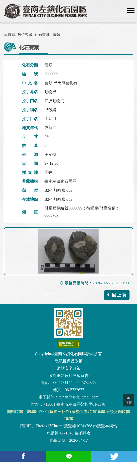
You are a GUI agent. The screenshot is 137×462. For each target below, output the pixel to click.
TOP (128, 402)
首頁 (11, 34)
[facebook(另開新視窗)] (23, 456)
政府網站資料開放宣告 (69, 375)
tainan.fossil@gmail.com (78, 397)
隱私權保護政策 (69, 361)
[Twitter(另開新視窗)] (114, 456)
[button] (131, 10)
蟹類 (56, 34)
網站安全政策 (69, 368)
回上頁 (119, 295)
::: (5, 34)
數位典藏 (24, 34)
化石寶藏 (42, 34)
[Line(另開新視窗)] (68, 456)
